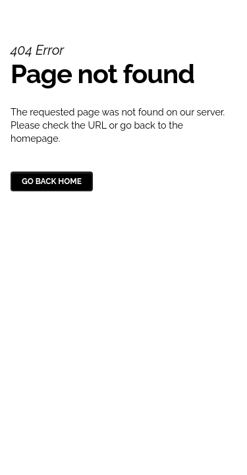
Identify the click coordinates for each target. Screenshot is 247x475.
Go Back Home (52, 181)
